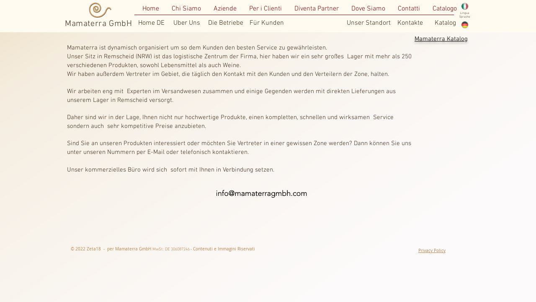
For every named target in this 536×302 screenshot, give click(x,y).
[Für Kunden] (266, 23)
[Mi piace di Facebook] (306, 249)
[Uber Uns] (186, 23)
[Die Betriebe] (225, 23)
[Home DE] (151, 23)
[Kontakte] (409, 23)
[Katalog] (445, 23)
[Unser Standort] (368, 23)
